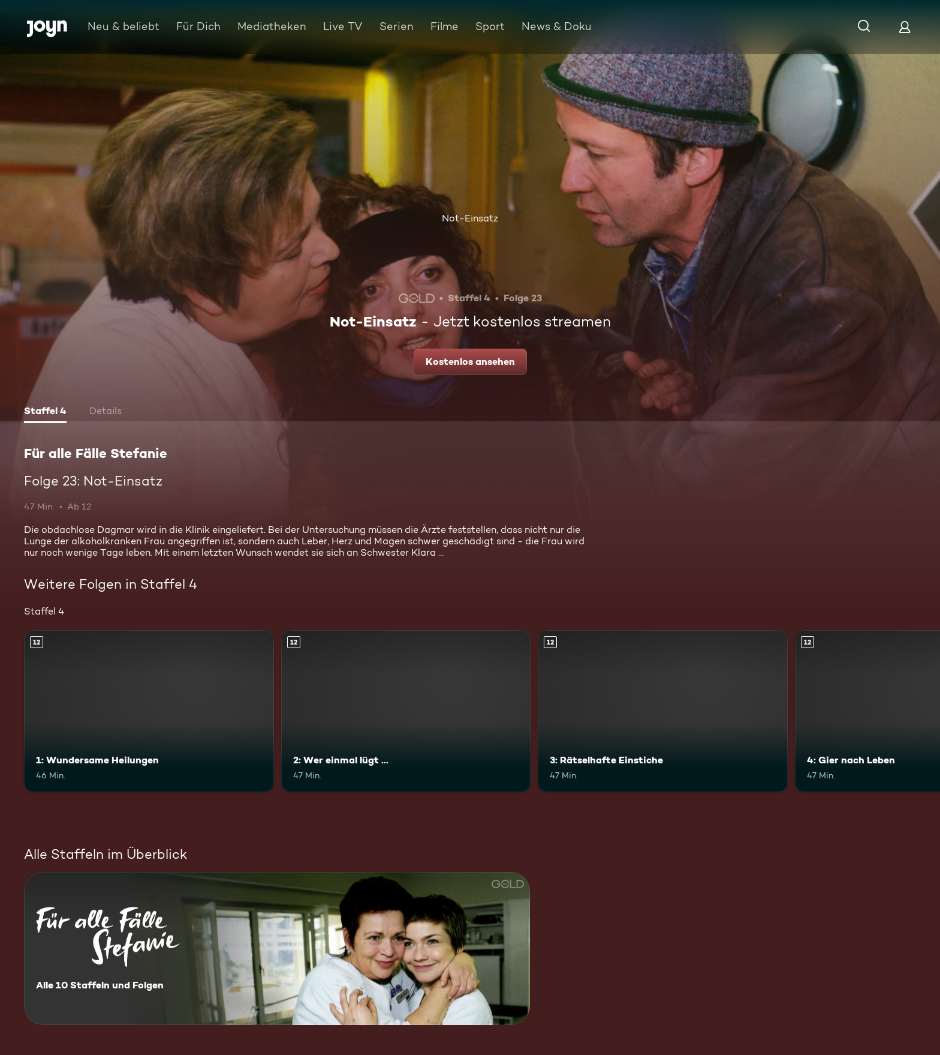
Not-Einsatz (470, 218)
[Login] (904, 26)
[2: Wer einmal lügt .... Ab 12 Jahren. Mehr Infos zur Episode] (406, 711)
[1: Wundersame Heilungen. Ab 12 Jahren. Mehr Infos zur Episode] (149, 711)
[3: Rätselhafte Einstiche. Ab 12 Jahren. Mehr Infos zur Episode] (663, 711)
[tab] (45, 412)
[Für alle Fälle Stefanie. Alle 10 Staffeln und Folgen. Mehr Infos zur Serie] (277, 948)
